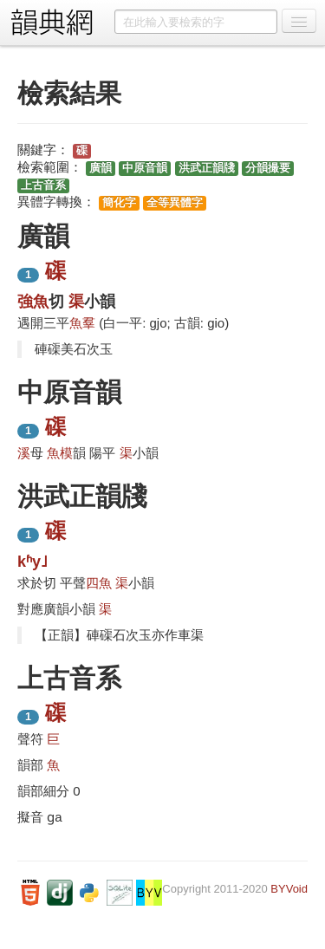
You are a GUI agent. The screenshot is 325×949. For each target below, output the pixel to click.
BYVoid (289, 888)
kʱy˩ (32, 561)
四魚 (99, 582)
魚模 (60, 452)
